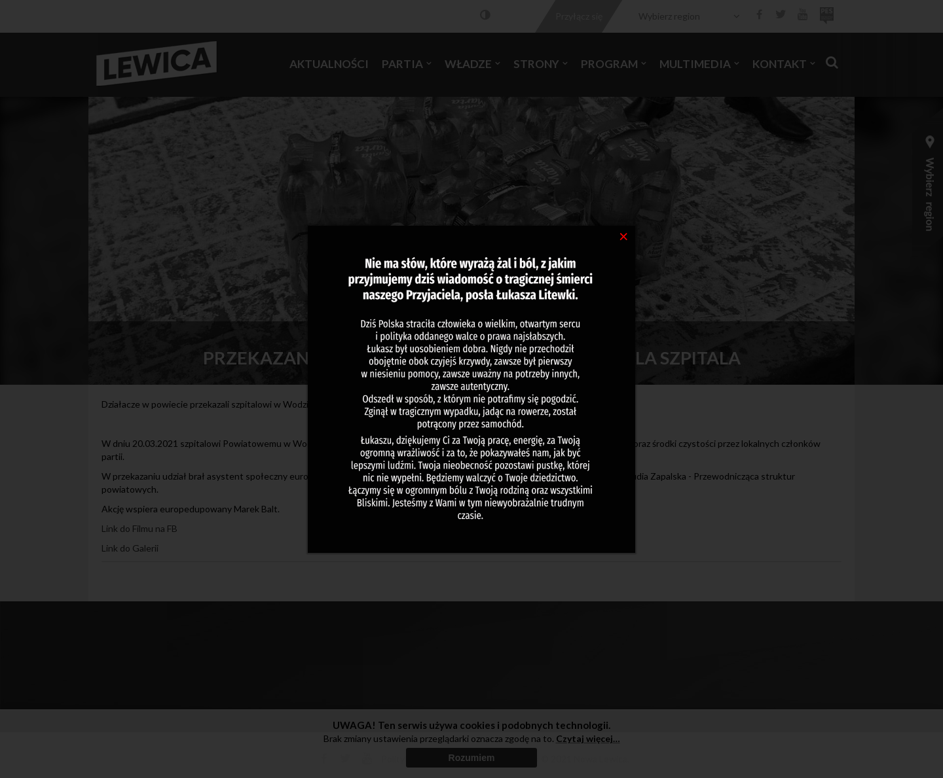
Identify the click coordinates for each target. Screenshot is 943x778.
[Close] (623, 235)
